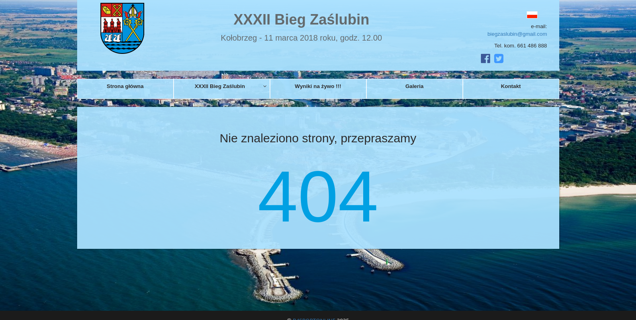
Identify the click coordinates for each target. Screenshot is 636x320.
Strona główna (125, 86)
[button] (514, 15)
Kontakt (511, 86)
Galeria (414, 86)
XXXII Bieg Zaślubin (230, 86)
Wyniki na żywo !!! (318, 86)
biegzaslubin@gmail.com (517, 34)
